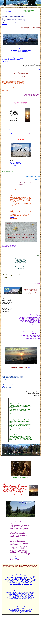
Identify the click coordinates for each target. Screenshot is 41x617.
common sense (30, 573)
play (28, 594)
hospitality (32, 585)
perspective (21, 594)
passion (23, 593)
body (25, 571)
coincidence (21, 573)
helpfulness (16, 585)
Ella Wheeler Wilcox (5, 386)
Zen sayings (30, 609)
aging (14, 570)
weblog (29, 45)
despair (18, 577)
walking (31, 603)
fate (7, 581)
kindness (14, 588)
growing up (19, 584)
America (23, 609)
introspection (18, 587)
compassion (16, 574)
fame (31, 580)
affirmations (18, 613)
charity (32, 572)
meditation (22, 590)
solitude (20, 601)
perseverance (16, 594)
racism (8, 597)
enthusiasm (25, 579)
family (34, 580)
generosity (10, 583)
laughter (25, 588)
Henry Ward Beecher (37, 69)
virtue (24, 603)
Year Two (21, 47)
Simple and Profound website (20, 48)
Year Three (25, 47)
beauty (14, 571)
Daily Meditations (15, 569)
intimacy (14, 587)
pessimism (25, 594)
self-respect (15, 600)
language (22, 588)
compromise (8, 575)
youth (33, 604)
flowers (29, 581)
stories (28, 601)
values (14, 603)
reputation (32, 597)
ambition (17, 570)
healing (8, 585)
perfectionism (11, 594)
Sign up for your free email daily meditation (21, 51)
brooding (31, 571)
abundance (21, 569)
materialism (14, 590)
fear (16, 581)
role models (30, 598)
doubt (22, 578)
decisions (8, 577)
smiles (18, 601)
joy (33, 587)
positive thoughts (11, 595)
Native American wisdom (14, 610)
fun (19, 582)
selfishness (19, 600)
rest (22, 598)
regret (21, 597)
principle (16, 596)
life (16, 589)
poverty (23, 595)
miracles (30, 590)
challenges (22, 572)
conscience (21, 575)
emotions (6, 579)
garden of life (27, 582)
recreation (14, 597)
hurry (10, 586)
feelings (19, 581)
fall (22, 608)
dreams (25, 578)
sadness (15, 599)
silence (31, 600)
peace (32, 593)
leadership (32, 588)
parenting (19, 593)
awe (9, 571)
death (34, 576)
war (33, 603)
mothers (24, 591)
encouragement (14, 579)
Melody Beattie (12, 217)
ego (33, 578)
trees (26, 602)
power (26, 595)
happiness (27, 584)
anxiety (27, 570)
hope (29, 585)
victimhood (20, 603)
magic (31, 589)
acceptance (25, 569)
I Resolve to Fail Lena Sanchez (14, 164)
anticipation (24, 570)
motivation (28, 591)
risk (26, 598)
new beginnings (20, 592)
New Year (19, 609)
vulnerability (27, 603)
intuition (22, 587)
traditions (23, 602)
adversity (7, 570)
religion (29, 597)
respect (14, 598)
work (25, 604)
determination (22, 577)
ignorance (25, 586)
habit (25, 584)
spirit (26, 601)
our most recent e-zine (9, 612)
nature (10, 592)
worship (30, 604)
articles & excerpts (32, 612)
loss (25, 589)
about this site (22, 613)
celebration (18, 572)
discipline (32, 577)
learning (10, 589)
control (29, 575)
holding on (20, 585)
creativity (19, 576)
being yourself (18, 571)
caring (15, 572)
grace (28, 583)
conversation (33, 575)
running (10, 599)
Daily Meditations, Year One (15, 47)
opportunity (10, 593)
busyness (8, 572)
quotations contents (27, 611)
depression (12, 577)
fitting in (25, 581)
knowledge (18, 588)
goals (20, 583)
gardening (31, 582)
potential (20, 595)
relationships (25, 597)
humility (7, 586)
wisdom (16, 604)
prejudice (10, 596)
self (25, 599)
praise (29, 595)
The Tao (26, 609)
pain (16, 593)
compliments (34, 574)
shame (28, 600)
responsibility (18, 598)
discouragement (14, 578)
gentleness (14, 583)
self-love (27, 599)
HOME (8, 569)
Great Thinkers (16, 612)
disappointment (28, 577)
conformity (17, 575)
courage (11, 576)
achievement (29, 569)
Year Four (29, 47)
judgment (8, 588)
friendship (13, 582)
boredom (27, 571)
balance (11, 571)
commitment (25, 573)
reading (11, 597)
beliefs (22, 571)
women (19, 604)
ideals (13, 586)
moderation (17, 591)
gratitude (30, 583)
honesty (26, 585)
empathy (10, 579)
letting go (13, 589)
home (24, 585)
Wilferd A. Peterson (12, 400)
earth (27, 578)
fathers (10, 581)
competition (20, 574)
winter (24, 608)
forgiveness (32, 581)
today (16, 602)
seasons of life (21, 599)
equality (31, 579)
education (30, 578)
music (31, 591)
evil (9, 580)
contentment (25, 575)
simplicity (9, 601)
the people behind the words (23, 612)
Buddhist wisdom (28, 610)
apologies (33, 570)
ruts (12, 599)
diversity (19, 578)
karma (12, 588)
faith (29, 580)
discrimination (9, 578)
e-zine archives (21, 611)
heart (13, 585)
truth (30, 602)
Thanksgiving (15, 609)
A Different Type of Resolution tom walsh (16, 163)
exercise (15, 580)
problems (19, 596)
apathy (30, 570)
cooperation (8, 576)
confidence (12, 575)
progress (23, 596)
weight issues (12, 604)
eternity (34, 579)
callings (12, 572)
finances (22, 581)
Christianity (16, 573)
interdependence (10, 587)
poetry (31, 594)
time (14, 602)
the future (22, 582)
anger (20, 570)
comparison (11, 574)
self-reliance (11, 600)
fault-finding (14, 581)
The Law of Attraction (21, 610)
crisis (23, 576)
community (7, 574)
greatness (10, 584)
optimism (13, 593)
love (27, 589)
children (9, 573)
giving (18, 583)
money (21, 591)
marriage (10, 590)
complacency (29, 574)
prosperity (27, 596)
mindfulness (27, 590)
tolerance (19, 602)
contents (10, 569)
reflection (18, 597)
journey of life (30, 587)
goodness (24, 583)
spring (17, 608)
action (33, 569)
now (24, 592)
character (29, 572)
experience (23, 580)
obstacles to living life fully (14, 611)
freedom (9, 582)
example (11, 580)
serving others (24, 600)
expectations (19, 580)
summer (19, 608)
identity (16, 586)
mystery (7, 592)
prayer (32, 595)
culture (31, 576)
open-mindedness (32, 592)
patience (29, 593)
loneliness (22, 589)
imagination (33, 586)
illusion (29, 586)
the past (26, 593)
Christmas (11, 609)
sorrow (23, 601)
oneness (27, 592)
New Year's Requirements (35, 314)
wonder (22, 604)
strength (31, 601)
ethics (7, 580)
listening (18, 589)
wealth (8, 604)
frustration (17, 582)
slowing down (14, 601)
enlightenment (20, 579)
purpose (30, 596)
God (22, 583)
